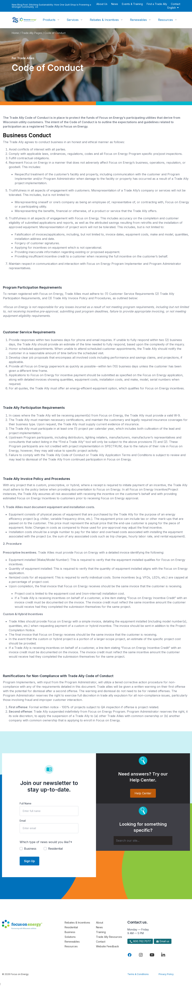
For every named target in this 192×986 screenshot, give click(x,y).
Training (101, 932)
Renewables (138, 20)
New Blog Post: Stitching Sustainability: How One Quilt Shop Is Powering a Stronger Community (51, 6)
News (114, 3)
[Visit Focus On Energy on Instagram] (141, 955)
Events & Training (132, 3)
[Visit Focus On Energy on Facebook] (129, 955)
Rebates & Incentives (104, 20)
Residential (71, 927)
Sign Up (29, 861)
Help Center (143, 793)
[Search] (143, 840)
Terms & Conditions (138, 974)
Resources (165, 20)
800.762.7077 (140, 941)
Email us (162, 941)
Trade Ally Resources (109, 936)
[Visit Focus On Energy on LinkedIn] (163, 955)
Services (73, 20)
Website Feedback (107, 946)
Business (70, 932)
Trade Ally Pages (31, 32)
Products (49, 20)
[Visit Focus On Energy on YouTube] (152, 955)
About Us (101, 3)
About (99, 922)
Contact (175, 3)
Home (15, 32)
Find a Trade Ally (157, 3)
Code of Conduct (55, 32)
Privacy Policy (166, 974)
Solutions (70, 936)
